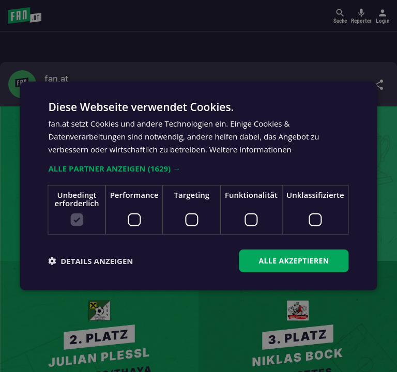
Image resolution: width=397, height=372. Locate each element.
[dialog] (198, 186)
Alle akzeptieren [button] (293, 260)
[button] (198, 168)
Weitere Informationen (250, 149)
